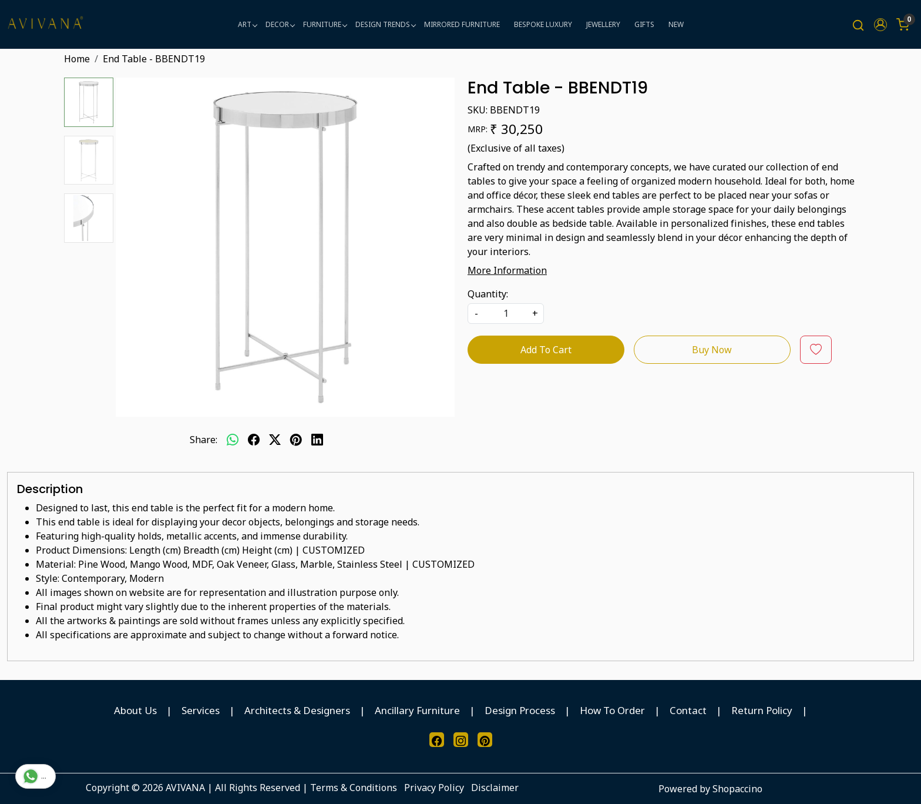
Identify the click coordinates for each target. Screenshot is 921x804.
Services (200, 710)
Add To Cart (546, 349)
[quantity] (506, 313)
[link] (858, 24)
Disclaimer (495, 787)
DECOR (279, 24)
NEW (676, 24)
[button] (880, 24)
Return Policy (761, 710)
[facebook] (253, 439)
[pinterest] (296, 439)
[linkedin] (317, 439)
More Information (507, 270)
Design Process (520, 710)
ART (247, 24)
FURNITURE (325, 24)
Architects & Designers (297, 710)
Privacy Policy (434, 787)
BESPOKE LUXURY (543, 24)
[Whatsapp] (232, 439)
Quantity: (488, 293)
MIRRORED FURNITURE (462, 24)
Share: (203, 439)
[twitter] (274, 439)
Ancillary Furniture (417, 710)
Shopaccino (737, 788)
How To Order (612, 710)
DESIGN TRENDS (385, 24)
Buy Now (712, 349)
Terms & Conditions (353, 787)
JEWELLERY (603, 24)
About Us (135, 710)
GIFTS (644, 24)
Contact (688, 710)
